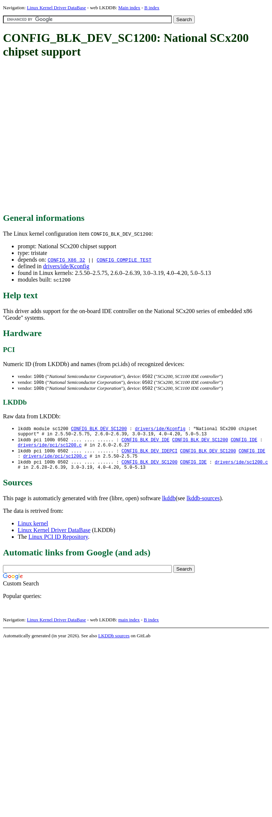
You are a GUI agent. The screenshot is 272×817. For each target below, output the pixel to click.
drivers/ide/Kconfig (66, 266)
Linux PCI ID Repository (58, 544)
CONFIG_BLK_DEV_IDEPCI (149, 455)
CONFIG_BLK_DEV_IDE (146, 442)
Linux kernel (33, 530)
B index (151, 7)
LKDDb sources (114, 642)
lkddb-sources (203, 505)
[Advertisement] (69, 136)
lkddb (169, 505)
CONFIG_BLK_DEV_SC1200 (99, 430)
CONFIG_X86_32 (66, 259)
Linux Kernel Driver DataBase (56, 7)
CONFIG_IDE (244, 442)
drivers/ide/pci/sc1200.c (50, 449)
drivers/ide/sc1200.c (241, 468)
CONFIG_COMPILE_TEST (123, 259)
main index (129, 627)
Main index (129, 7)
